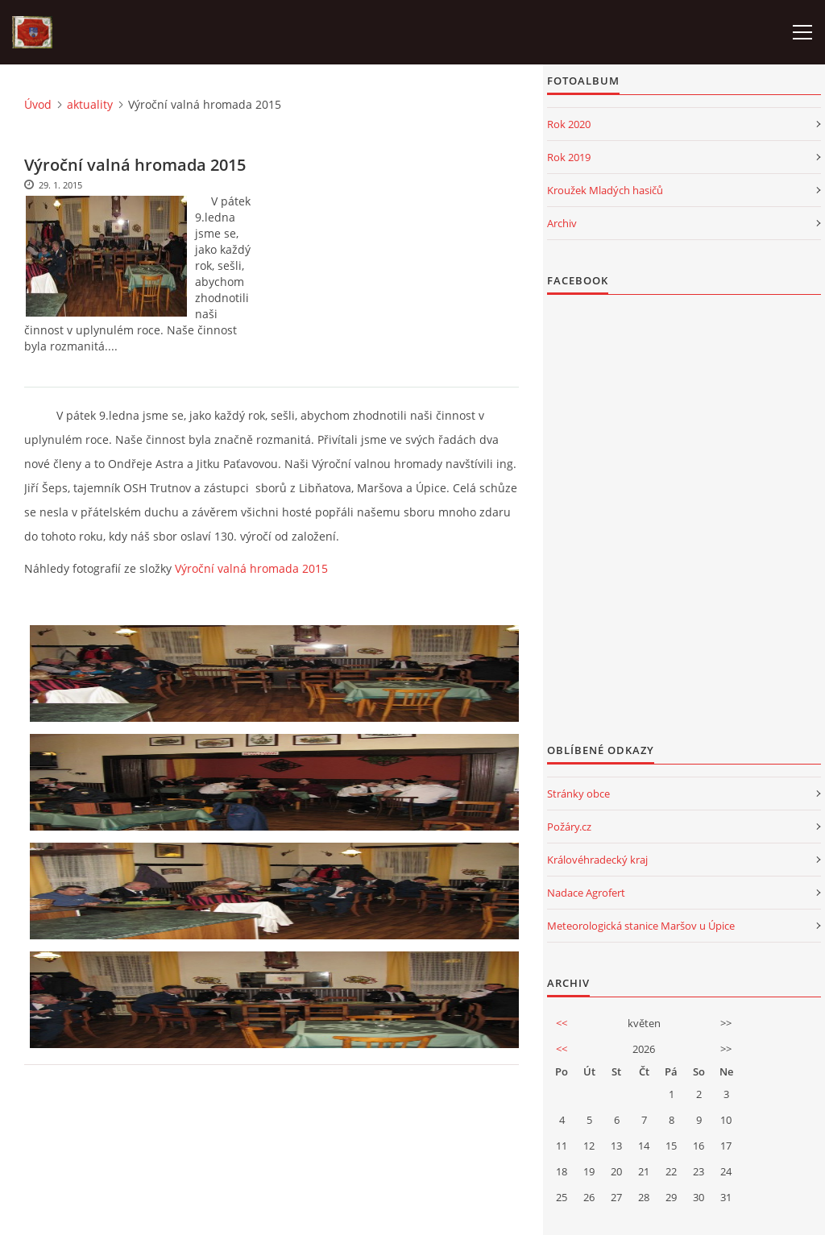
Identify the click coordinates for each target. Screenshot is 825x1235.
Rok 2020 (569, 124)
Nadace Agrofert (586, 892)
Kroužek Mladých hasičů (605, 190)
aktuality (90, 104)
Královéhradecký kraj (597, 859)
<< (561, 1023)
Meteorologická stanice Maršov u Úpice (641, 925)
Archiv (562, 223)
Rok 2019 (569, 157)
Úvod (38, 104)
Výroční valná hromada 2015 (251, 568)
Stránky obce (578, 793)
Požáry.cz (569, 826)
